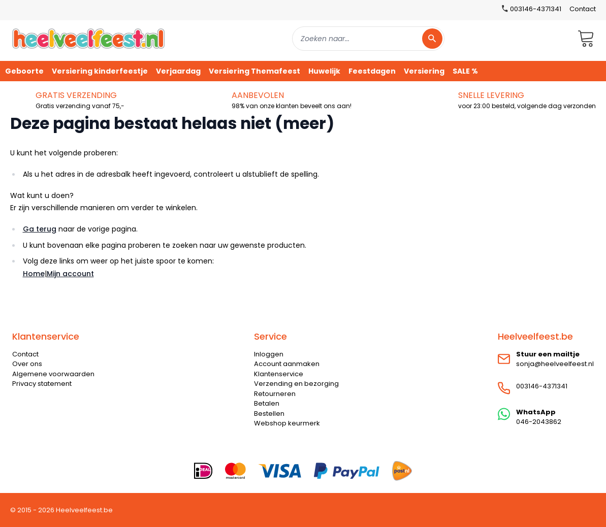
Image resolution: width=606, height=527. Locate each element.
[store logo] (88, 38)
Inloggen (268, 354)
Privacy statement (42, 383)
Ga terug (39, 229)
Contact (582, 9)
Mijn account (70, 274)
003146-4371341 (541, 386)
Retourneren (275, 394)
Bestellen (269, 413)
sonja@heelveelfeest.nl (555, 364)
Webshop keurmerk (287, 423)
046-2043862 (538, 421)
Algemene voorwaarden (53, 374)
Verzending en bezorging (296, 383)
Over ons (27, 364)
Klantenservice (278, 374)
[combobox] (368, 38)
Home (34, 274)
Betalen (266, 403)
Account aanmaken (287, 364)
